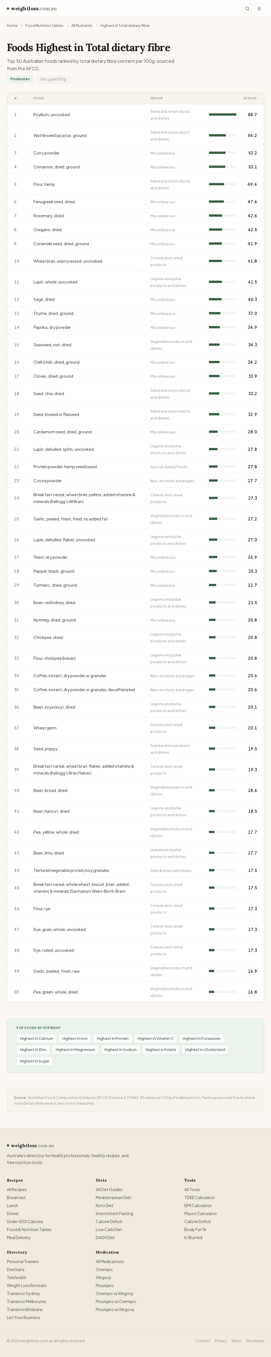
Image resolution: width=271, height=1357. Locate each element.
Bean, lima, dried (48, 852)
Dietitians (16, 1269)
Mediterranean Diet (113, 1197)
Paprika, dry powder (52, 327)
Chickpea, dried (48, 637)
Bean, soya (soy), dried (54, 706)
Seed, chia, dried (48, 393)
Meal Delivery (19, 1237)
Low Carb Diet (109, 1229)
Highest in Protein (113, 1038)
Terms (236, 1341)
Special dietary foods (169, 467)
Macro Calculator (200, 1213)
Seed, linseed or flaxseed (56, 414)
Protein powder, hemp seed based (65, 466)
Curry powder (46, 152)
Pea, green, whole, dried (55, 991)
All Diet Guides (109, 1189)
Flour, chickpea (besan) (54, 658)
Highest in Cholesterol (205, 1049)
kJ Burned (193, 1237)
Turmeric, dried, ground (55, 585)
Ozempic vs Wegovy (115, 1293)
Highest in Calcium (36, 1038)
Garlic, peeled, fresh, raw (56, 971)
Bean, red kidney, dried (54, 602)
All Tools (192, 1189)
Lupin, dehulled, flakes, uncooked (64, 539)
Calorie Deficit (109, 1221)
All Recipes (17, 1189)
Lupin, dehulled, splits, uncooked (63, 449)
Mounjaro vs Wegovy (115, 1309)
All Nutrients (81, 25)
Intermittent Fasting (114, 1213)
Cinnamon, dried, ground (56, 166)
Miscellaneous (162, 153)
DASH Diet (105, 1237)
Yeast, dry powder (50, 557)
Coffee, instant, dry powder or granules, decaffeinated (84, 689)
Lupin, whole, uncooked (55, 281)
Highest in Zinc (33, 1049)
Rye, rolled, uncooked (53, 950)
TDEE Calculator (199, 1197)
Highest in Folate (161, 1049)
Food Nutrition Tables (44, 25)
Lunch (12, 1205)
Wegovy (103, 1277)
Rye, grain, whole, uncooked (59, 929)
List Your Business (23, 1317)
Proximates (20, 79)
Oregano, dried (47, 229)
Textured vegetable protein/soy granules (71, 870)
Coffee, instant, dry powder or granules (69, 675)
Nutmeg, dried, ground (54, 619)
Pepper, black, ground (53, 571)
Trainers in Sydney (23, 1293)
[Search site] (247, 8)
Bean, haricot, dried (51, 811)
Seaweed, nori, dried (52, 344)
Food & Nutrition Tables (29, 1229)
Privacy (221, 1341)
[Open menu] (259, 8)
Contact (203, 1341)
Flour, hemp (44, 184)
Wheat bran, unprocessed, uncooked (67, 261)
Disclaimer (255, 1341)
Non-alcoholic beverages (172, 481)
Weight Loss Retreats (27, 1285)
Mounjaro (105, 1285)
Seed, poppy (45, 748)
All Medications (110, 1261)
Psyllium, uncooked (51, 114)
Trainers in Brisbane (25, 1309)
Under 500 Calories (25, 1221)
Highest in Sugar (34, 1061)
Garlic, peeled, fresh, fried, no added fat (70, 518)
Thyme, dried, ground (53, 313)
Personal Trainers (23, 1261)
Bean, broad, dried (50, 790)
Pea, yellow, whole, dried (56, 832)
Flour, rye (41, 908)
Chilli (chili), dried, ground (56, 362)
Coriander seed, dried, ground (61, 243)
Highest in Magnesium (75, 1049)
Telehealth (16, 1277)
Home (12, 25)
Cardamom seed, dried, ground (62, 431)
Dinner (13, 1213)
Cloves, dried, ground (53, 376)
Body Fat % (195, 1229)
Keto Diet (104, 1205)
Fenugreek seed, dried (54, 201)
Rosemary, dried (48, 215)
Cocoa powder (47, 480)
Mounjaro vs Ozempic (116, 1301)
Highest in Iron (75, 1038)
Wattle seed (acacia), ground (60, 135)
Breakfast (16, 1197)
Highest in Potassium (201, 1038)
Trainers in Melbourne (26, 1301)
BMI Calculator (198, 1205)
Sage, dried (44, 299)
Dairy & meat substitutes (171, 871)
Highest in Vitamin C (156, 1038)
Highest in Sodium (120, 1049)
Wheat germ (45, 727)
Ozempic (104, 1269)
